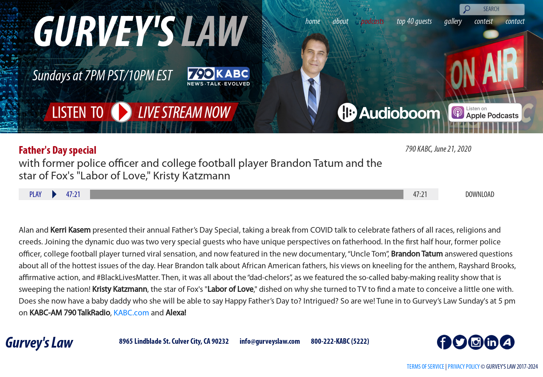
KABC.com (131, 313)
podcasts (372, 21)
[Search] (492, 9)
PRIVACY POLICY (464, 367)
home (312, 21)
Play (35, 195)
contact (515, 21)
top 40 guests (414, 21)
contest (483, 21)
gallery (453, 21)
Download (479, 195)
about (340, 21)
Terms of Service (425, 367)
